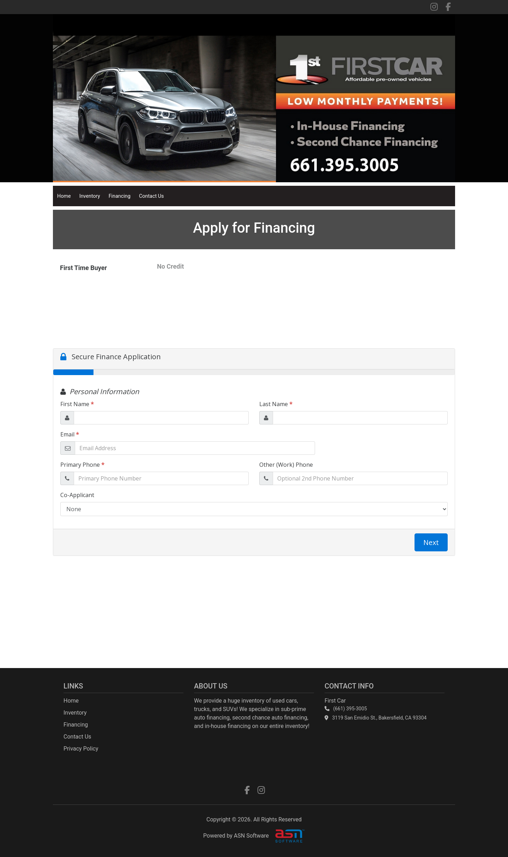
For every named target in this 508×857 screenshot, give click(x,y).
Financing (120, 196)
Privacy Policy (81, 748)
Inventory (89, 196)
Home (64, 196)
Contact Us (151, 196)
